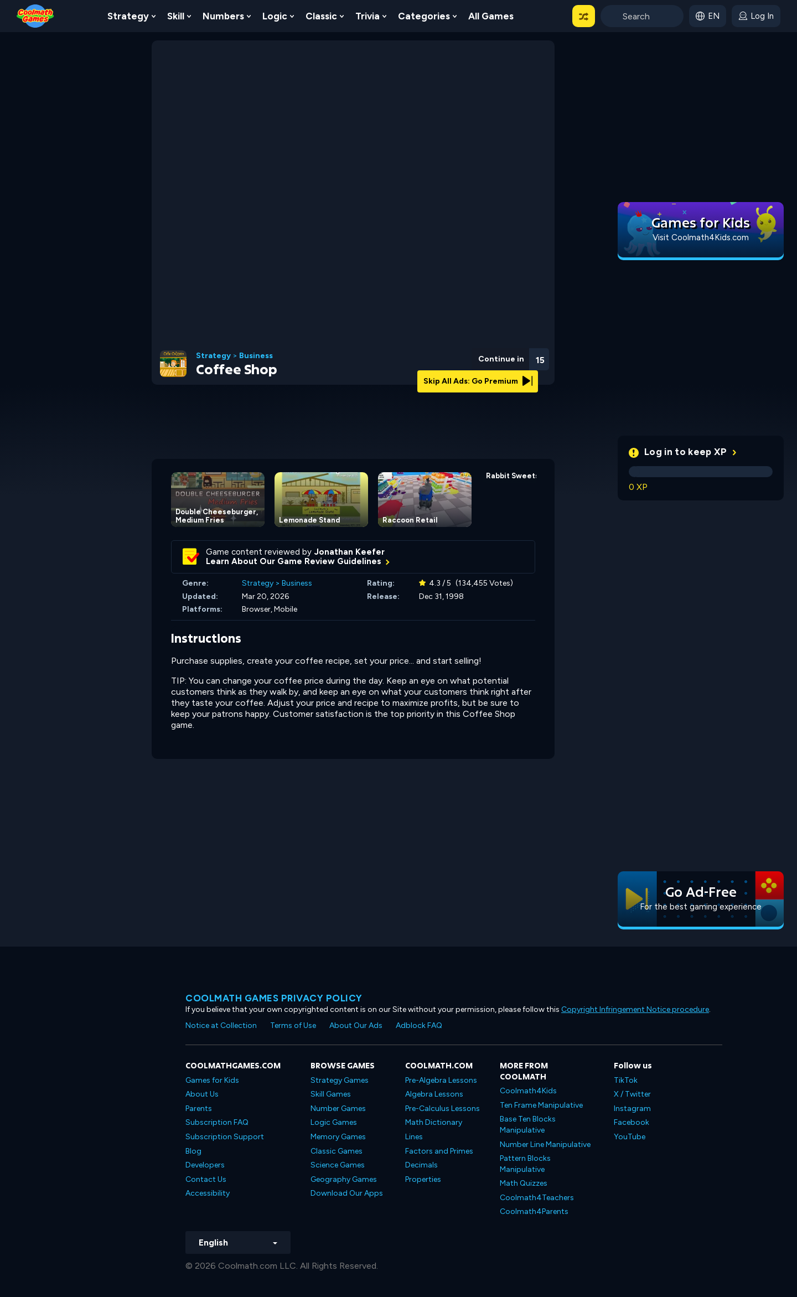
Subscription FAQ (217, 1122)
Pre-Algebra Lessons (441, 1080)
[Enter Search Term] (642, 16)
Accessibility (207, 1193)
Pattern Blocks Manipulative (525, 1164)
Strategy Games (339, 1080)
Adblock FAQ (419, 1025)
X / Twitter (632, 1094)
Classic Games (336, 1151)
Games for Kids (212, 1080)
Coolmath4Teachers (537, 1197)
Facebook (631, 1122)
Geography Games (343, 1179)
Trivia (367, 16)
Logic (274, 16)
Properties (423, 1179)
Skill (175, 16)
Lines (414, 1136)
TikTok (626, 1080)
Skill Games (330, 1094)
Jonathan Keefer (349, 552)
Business (256, 356)
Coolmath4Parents (534, 1211)
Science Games (337, 1165)
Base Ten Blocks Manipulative (528, 1124)
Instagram (632, 1108)
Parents (198, 1108)
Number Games (338, 1108)
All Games (491, 16)
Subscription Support (224, 1136)
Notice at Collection (221, 1025)
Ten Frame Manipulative (541, 1105)
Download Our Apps (346, 1193)
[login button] (756, 16)
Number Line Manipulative (545, 1144)
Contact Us (205, 1179)
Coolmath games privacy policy (274, 998)
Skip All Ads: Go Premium (477, 381)
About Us (202, 1094)
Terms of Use (293, 1025)
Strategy (128, 16)
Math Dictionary (433, 1122)
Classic (321, 16)
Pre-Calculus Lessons (442, 1108)
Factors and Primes (439, 1151)
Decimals (421, 1165)
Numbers (223, 16)
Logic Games (333, 1122)
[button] (583, 16)
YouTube (629, 1136)
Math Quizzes (523, 1183)
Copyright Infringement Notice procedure (635, 1009)
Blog (193, 1151)
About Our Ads (355, 1025)
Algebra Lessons (434, 1094)
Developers (205, 1165)
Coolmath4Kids (528, 1091)
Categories (424, 16)
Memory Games (338, 1136)
